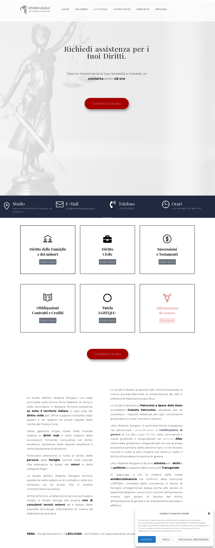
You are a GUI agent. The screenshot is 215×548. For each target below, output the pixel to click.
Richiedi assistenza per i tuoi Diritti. (106, 73)
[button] (209, 513)
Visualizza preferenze (193, 539)
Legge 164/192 (54, 455)
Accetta (146, 539)
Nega (166, 539)
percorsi (77, 460)
